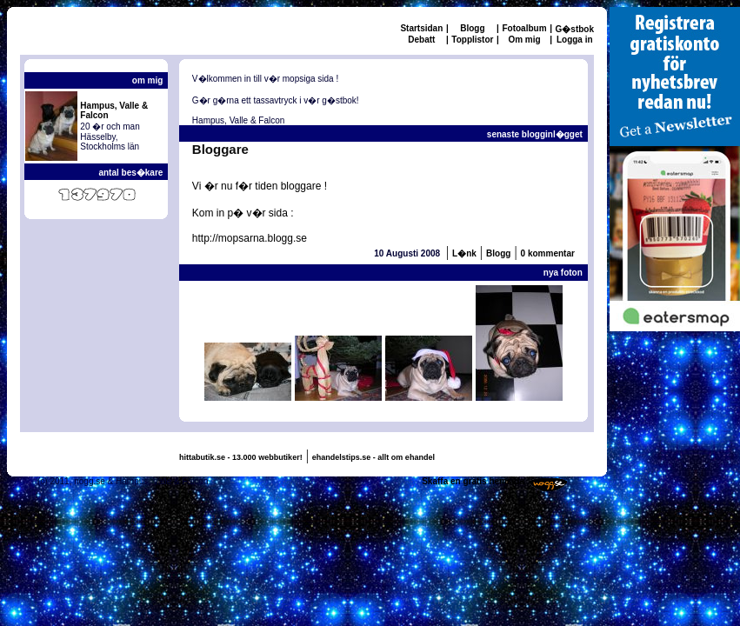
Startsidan (421, 28)
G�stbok (575, 29)
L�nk (464, 253)
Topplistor (472, 39)
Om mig (524, 39)
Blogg (472, 28)
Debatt (421, 39)
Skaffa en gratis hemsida (473, 481)
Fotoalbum (524, 28)
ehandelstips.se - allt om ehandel (373, 457)
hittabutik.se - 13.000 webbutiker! (241, 457)
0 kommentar (548, 253)
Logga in (575, 39)
